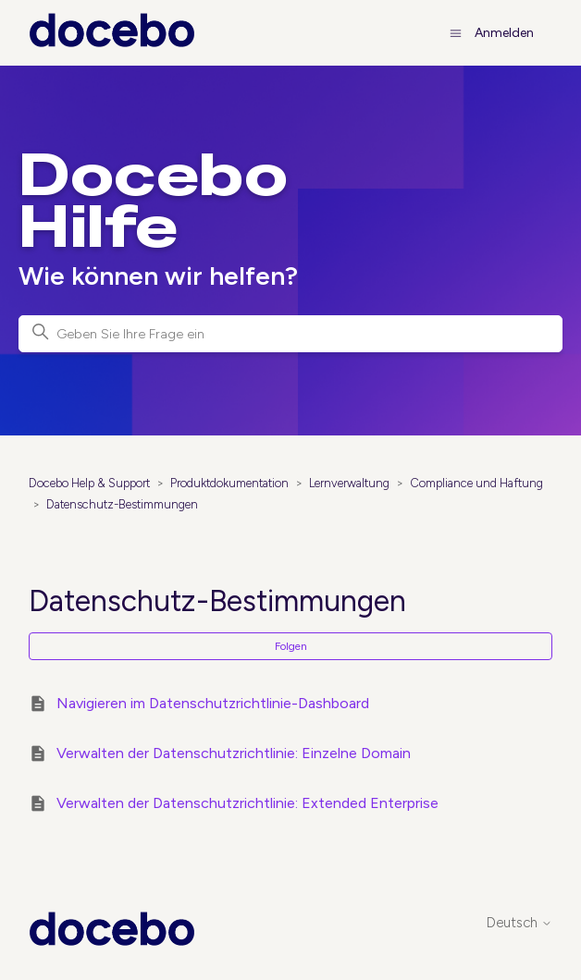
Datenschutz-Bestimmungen (122, 504)
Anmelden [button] (504, 33)
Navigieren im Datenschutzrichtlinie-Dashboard (212, 703)
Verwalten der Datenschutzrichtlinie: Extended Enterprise (247, 803)
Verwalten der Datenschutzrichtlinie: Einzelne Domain (233, 753)
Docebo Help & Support (89, 483)
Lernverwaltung (349, 483)
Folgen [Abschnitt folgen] (291, 646)
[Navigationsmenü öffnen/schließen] (456, 33)
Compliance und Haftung (476, 483)
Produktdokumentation (229, 483)
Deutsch (519, 923)
